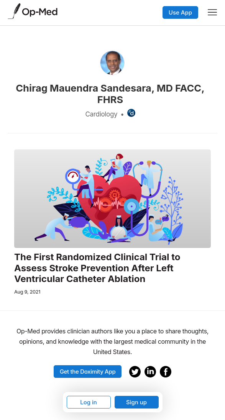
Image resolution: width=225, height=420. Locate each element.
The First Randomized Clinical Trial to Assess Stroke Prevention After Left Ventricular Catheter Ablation (97, 268)
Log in (88, 402)
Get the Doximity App (88, 371)
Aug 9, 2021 (27, 292)
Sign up (136, 402)
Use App (180, 12)
